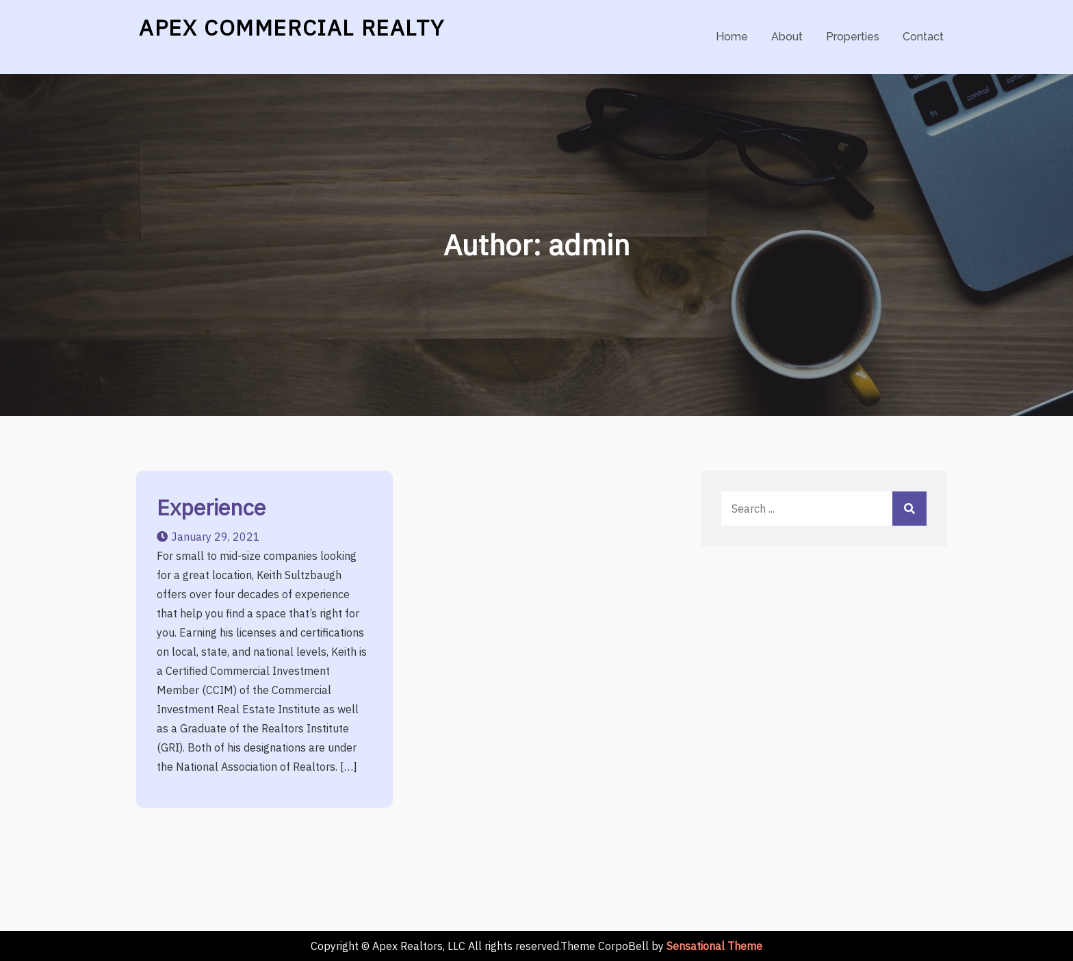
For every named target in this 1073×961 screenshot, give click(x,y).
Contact (923, 36)
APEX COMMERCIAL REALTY (291, 27)
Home (732, 36)
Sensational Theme (714, 946)
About (787, 36)
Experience (211, 507)
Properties (852, 36)
